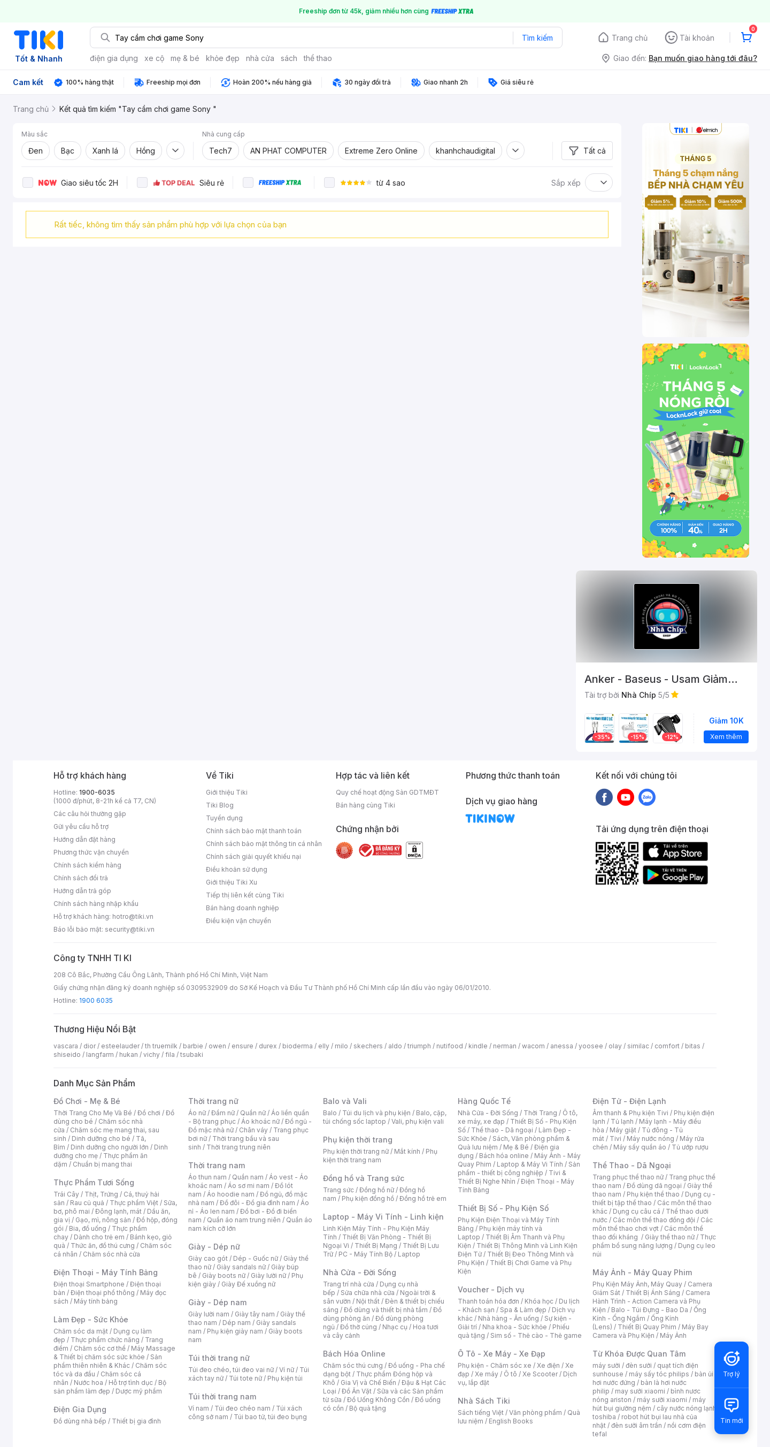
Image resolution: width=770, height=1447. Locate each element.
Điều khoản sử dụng (236, 869)
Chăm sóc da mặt (80, 1331)
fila (170, 1054)
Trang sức (338, 1190)
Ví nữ (286, 1370)
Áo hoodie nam (231, 1194)
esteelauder (120, 1046)
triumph (419, 1046)
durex (268, 1046)
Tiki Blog (220, 805)
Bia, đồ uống (87, 1228)
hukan (128, 1054)
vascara (65, 1046)
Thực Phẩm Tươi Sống (93, 1182)
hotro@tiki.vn (132, 916)
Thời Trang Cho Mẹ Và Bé (92, 1113)
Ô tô (510, 1374)
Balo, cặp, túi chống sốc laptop (384, 1117)
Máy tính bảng (96, 1301)
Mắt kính (407, 1151)
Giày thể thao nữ (670, 1237)
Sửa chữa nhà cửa (368, 1293)
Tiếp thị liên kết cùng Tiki (245, 895)
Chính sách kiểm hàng (87, 865)
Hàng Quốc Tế (484, 1101)
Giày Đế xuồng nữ (248, 1284)
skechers (368, 1046)
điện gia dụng (114, 58)
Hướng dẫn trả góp (82, 891)
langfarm (100, 1054)
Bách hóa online (504, 1156)
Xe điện (548, 1365)
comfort (667, 1046)
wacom (533, 1046)
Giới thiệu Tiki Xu (231, 882)
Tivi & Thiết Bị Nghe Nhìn (512, 1177)
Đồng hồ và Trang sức (363, 1178)
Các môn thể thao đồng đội (654, 1220)
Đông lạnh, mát (118, 1211)
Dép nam (236, 1323)
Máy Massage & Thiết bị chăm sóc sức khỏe (114, 1352)
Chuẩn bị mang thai (102, 1164)
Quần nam (248, 1177)
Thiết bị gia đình (136, 1421)
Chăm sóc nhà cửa (111, 1254)
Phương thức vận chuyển (91, 852)
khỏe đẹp (223, 58)
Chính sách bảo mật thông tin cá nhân (264, 844)
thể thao (318, 58)
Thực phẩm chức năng (105, 1340)
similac (638, 1046)
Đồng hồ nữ (376, 1190)
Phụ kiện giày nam (235, 1331)
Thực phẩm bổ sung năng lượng (654, 1241)
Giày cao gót (208, 1258)
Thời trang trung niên (238, 1147)
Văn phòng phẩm (535, 1412)
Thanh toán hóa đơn (488, 1301)
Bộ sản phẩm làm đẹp (109, 1387)
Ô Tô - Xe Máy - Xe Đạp (501, 1353)
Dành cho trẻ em (99, 1237)
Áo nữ (197, 1113)
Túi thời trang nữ (219, 1357)
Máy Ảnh (673, 1335)
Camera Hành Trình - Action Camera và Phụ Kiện (651, 1301)
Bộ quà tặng (367, 1408)
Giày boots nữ (223, 1275)
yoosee (591, 1046)
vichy (151, 1054)
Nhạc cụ (394, 1327)
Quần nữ (253, 1113)
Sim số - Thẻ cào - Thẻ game (536, 1335)
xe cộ (154, 58)
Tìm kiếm (537, 37)
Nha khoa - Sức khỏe (514, 1327)
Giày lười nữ (268, 1275)
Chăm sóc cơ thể (100, 1348)
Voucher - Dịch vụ (491, 1289)
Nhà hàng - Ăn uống (508, 1318)
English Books (511, 1421)
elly (323, 1046)
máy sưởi (606, 1365)
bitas (692, 1046)
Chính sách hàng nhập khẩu (95, 904)
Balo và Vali (345, 1101)
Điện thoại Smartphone (89, 1284)
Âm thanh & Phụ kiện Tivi (630, 1113)
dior (89, 1046)
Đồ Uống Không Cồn (378, 1400)
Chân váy (253, 1130)
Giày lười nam (208, 1314)
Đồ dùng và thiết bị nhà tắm (386, 1310)
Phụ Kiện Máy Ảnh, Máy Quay (637, 1284)
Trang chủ (630, 37)
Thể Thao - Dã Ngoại (631, 1165)
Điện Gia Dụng (79, 1409)
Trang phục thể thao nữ (628, 1177)
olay (615, 1046)
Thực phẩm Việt (134, 1203)
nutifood (449, 1046)
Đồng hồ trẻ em (422, 1198)
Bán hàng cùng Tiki (365, 805)
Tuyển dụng (224, 818)
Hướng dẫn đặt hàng (84, 839)
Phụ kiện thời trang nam (380, 1155)
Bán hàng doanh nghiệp (242, 908)
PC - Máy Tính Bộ (365, 1254)
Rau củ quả (87, 1203)
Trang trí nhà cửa (348, 1284)
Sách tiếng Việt (481, 1412)
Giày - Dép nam (217, 1302)
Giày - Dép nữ (214, 1246)
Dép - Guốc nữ (255, 1258)
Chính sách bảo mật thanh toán (254, 831)
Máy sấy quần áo (639, 1147)
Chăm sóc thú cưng (353, 1365)
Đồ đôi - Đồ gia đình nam (257, 1203)
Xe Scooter (540, 1374)
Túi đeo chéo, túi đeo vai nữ (231, 1370)
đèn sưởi (639, 1365)
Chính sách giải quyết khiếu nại (253, 856)
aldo (395, 1046)
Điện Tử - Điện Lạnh (629, 1101)
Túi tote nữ (245, 1378)
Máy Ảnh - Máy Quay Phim (642, 1272)
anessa (561, 1046)
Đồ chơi (148, 1113)
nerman (505, 1046)
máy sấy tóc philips (659, 1374)
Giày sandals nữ (241, 1267)
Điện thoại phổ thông (103, 1293)
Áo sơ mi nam (249, 1186)
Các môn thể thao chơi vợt (652, 1224)
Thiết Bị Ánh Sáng (653, 1293)
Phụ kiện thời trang (357, 1139)
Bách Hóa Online (354, 1353)
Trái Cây (66, 1194)
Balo (330, 1113)
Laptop (409, 1254)
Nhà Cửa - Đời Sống (359, 1272)
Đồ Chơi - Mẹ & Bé (86, 1101)
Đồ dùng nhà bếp (79, 1421)
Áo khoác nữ (260, 1121)
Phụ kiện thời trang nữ (356, 1151)
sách (289, 58)
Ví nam (198, 1408)
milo (341, 1046)
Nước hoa (88, 1383)
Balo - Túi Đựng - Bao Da (649, 1310)
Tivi (615, 1138)
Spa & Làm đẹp (523, 1310)
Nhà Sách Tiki (484, 1400)
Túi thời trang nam (222, 1396)
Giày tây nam (255, 1314)
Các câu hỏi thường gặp (89, 814)
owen (217, 1046)
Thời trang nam (216, 1165)
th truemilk (161, 1046)
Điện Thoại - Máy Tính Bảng (105, 1272)
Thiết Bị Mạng (376, 1246)
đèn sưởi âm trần (636, 1425)
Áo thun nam (207, 1177)
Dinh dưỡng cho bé (101, 1138)
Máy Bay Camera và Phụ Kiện (650, 1331)
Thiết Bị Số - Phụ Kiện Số (503, 1208)
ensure (242, 1046)
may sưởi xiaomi (640, 1391)
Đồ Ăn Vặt (357, 1391)
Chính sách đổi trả (80, 878)
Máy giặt (623, 1130)
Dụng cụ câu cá (636, 1211)
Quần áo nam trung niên (244, 1220)
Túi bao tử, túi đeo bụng (270, 1417)
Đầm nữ (223, 1113)
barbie (193, 1046)
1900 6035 (96, 1000)
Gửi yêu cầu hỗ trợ (81, 826)
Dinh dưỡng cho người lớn (110, 1147)
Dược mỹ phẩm (139, 1391)
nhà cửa (260, 58)
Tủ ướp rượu (690, 1147)
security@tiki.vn (130, 929)
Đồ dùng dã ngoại (654, 1186)
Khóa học (539, 1301)
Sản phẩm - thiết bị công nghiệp (519, 1168)
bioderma (297, 1046)
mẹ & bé (185, 58)
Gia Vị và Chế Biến (368, 1383)
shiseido (67, 1054)
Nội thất (368, 1301)
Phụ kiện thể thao (653, 1194)
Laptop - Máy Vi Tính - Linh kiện (383, 1216)
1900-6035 (97, 792)
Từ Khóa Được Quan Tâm (639, 1353)
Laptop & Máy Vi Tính (530, 1164)
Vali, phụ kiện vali (417, 1121)
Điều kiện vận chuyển (238, 921)
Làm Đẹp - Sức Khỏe (90, 1319)
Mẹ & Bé (516, 1147)
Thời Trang (540, 1113)
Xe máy (486, 1374)
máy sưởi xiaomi (662, 1400)
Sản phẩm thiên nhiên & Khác (107, 1361)
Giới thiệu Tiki (227, 792)
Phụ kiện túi (285, 1378)
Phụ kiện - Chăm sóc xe (495, 1365)
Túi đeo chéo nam (242, 1408)
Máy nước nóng (650, 1138)
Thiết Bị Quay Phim (647, 1327)
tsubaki (191, 1054)
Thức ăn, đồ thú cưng (103, 1246)
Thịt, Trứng (101, 1194)
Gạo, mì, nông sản (103, 1220)
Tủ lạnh (622, 1121)
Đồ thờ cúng (358, 1327)
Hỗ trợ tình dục (131, 1383)
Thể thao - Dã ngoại (502, 1130)
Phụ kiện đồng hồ (368, 1198)
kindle (478, 1046)
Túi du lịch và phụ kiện (376, 1113)
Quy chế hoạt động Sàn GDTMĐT (387, 792)
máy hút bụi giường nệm (649, 1404)
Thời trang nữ (213, 1101)
